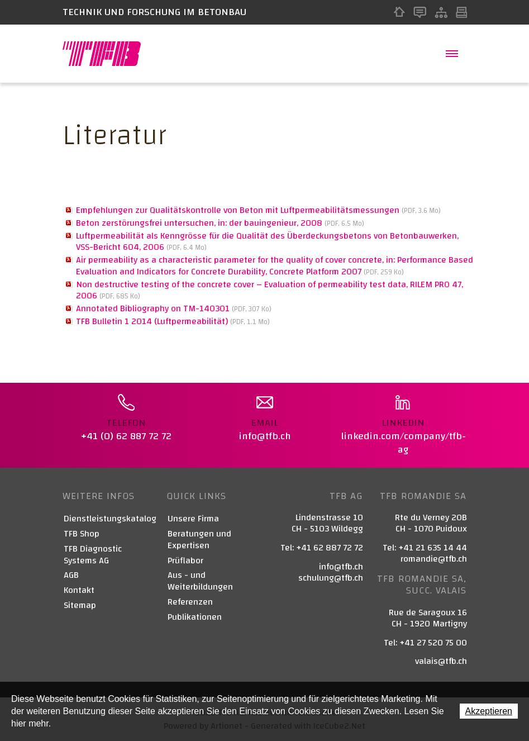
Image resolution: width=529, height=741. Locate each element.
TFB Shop (81, 534)
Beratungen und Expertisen (199, 540)
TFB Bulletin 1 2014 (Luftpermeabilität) (173, 321)
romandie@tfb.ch (434, 558)
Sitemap (441, 12)
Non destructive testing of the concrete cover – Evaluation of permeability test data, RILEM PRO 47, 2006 (269, 290)
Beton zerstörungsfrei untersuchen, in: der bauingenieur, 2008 (220, 223)
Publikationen (195, 617)
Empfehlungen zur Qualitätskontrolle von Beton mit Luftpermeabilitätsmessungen (258, 210)
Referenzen (190, 602)
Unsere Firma (193, 519)
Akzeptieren (489, 711)
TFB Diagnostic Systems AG (93, 555)
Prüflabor (185, 561)
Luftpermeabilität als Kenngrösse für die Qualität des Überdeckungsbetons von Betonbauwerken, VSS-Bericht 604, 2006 (267, 241)
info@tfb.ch (341, 566)
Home (399, 12)
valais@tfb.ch (441, 661)
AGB (71, 575)
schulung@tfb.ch (330, 577)
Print (461, 12)
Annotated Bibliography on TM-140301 (173, 308)
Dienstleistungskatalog (109, 519)
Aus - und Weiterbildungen (200, 581)
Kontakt (419, 12)
